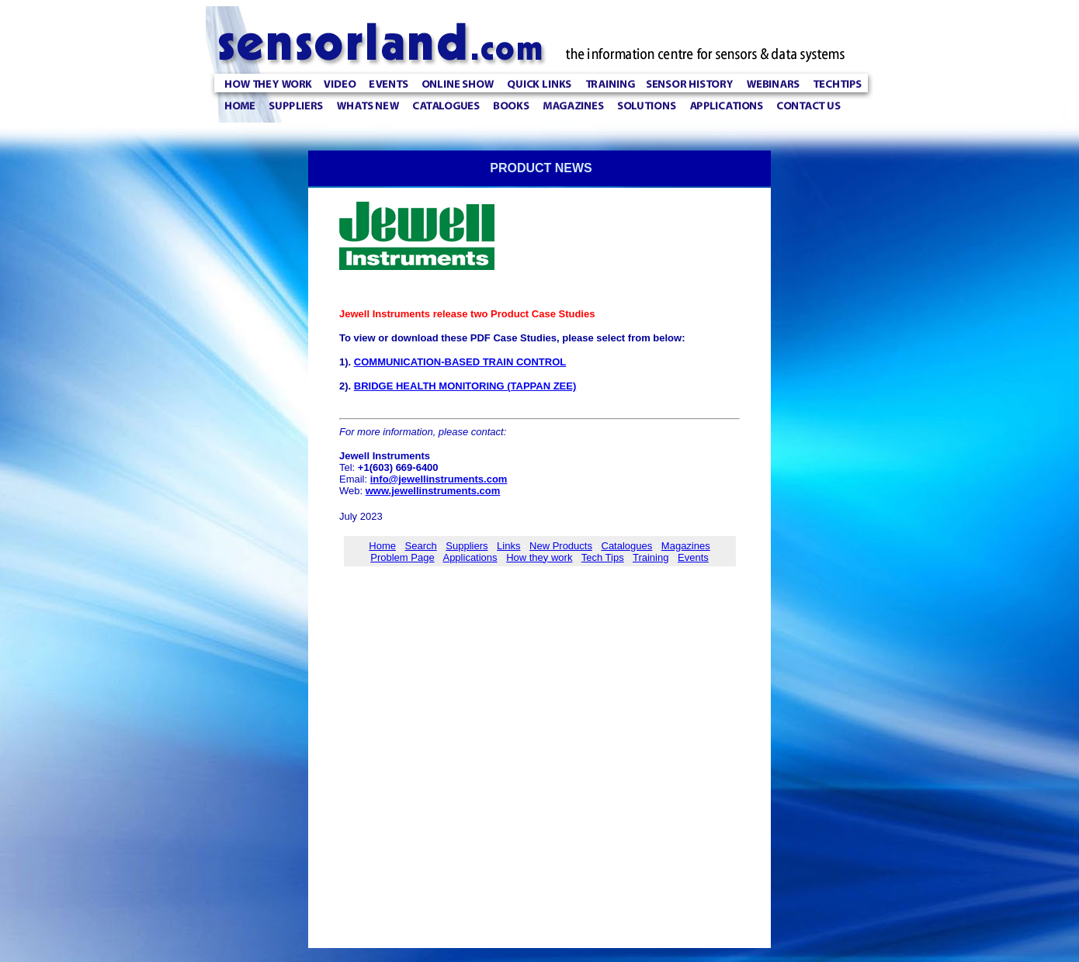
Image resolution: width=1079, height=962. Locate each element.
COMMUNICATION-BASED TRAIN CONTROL (460, 362)
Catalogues (627, 546)
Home (382, 546)
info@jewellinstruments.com (439, 479)
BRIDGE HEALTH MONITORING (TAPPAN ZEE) (465, 386)
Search (421, 546)
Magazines (685, 546)
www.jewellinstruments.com (433, 491)
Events (693, 557)
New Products (560, 546)
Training (650, 557)
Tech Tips (602, 557)
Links (508, 546)
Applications (469, 557)
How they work (539, 557)
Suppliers (466, 546)
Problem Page (402, 557)
